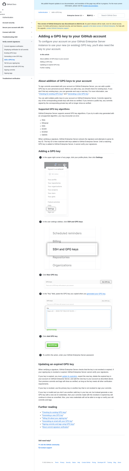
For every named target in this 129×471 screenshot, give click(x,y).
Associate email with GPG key (14, 66)
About (119, 462)
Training (109, 462)
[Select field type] (75, 15)
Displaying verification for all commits (16, 49)
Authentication (8, 17)
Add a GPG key (9, 60)
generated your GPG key (96, 294)
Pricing (94, 462)
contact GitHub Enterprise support (57, 28)
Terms (57, 462)
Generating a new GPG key (13, 56)
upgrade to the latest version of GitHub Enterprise (99, 26)
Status (74, 462)
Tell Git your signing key (12, 63)
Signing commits (9, 70)
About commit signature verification (55, 427)
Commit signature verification (13, 46)
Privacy (62, 462)
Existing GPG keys (10, 53)
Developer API (102, 462)
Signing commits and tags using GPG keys (58, 424)
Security (68, 462)
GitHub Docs (11, 4)
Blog (114, 462)
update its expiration (69, 376)
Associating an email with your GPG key (57, 421)
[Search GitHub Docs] (111, 15)
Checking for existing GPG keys (51, 94)
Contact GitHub (86, 462)
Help (78, 462)
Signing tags (8, 73)
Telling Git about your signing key (54, 418)
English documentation (90, 6)
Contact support (45, 448)
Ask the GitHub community (48, 445)
